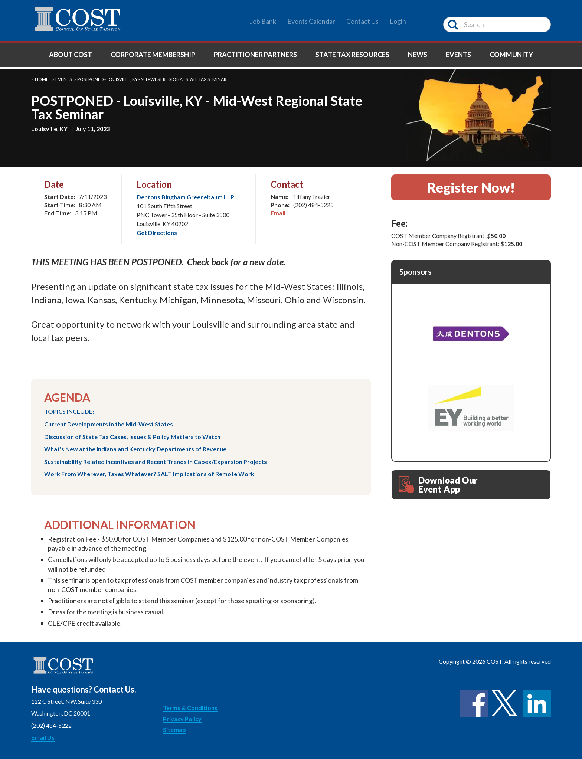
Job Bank (263, 21)
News (417, 54)
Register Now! (471, 187)
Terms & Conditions (190, 707)
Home (42, 79)
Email (278, 212)
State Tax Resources (352, 54)
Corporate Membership (153, 54)
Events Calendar (311, 21)
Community (511, 54)
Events (458, 54)
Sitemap (174, 729)
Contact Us (362, 21)
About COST (70, 54)
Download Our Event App (438, 484)
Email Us (43, 737)
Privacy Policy (182, 718)
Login (398, 21)
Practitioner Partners (255, 54)
